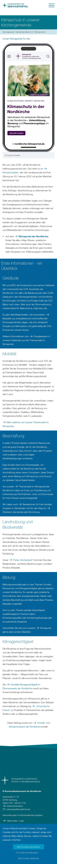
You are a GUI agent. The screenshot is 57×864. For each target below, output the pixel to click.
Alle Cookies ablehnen (28, 858)
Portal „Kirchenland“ (23, 560)
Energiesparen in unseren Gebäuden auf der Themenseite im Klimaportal (26, 340)
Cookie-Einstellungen (28, 852)
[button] (41, 5)
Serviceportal (8, 32)
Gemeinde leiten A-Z (24, 32)
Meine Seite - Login (15, 821)
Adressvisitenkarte (15, 806)
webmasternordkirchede (18, 809)
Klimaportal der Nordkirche (33, 236)
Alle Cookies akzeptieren (28, 846)
